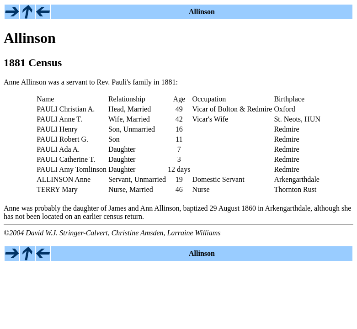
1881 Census (33, 63)
